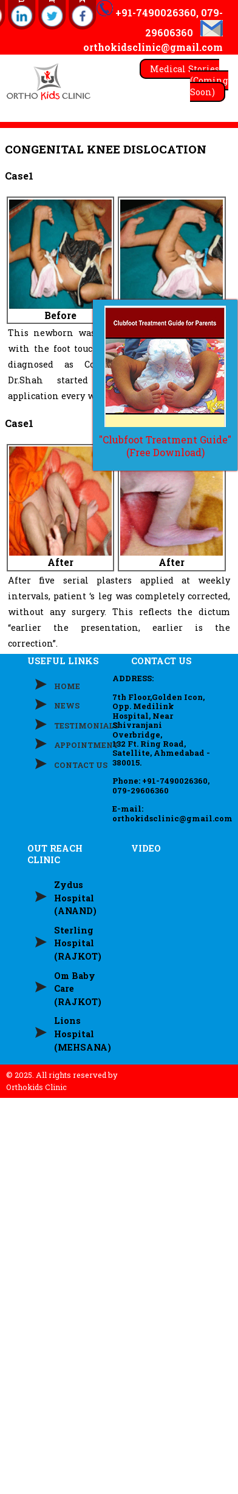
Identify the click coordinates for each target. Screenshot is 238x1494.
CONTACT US (80, 765)
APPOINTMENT (86, 745)
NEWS (67, 705)
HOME (67, 686)
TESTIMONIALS (86, 725)
